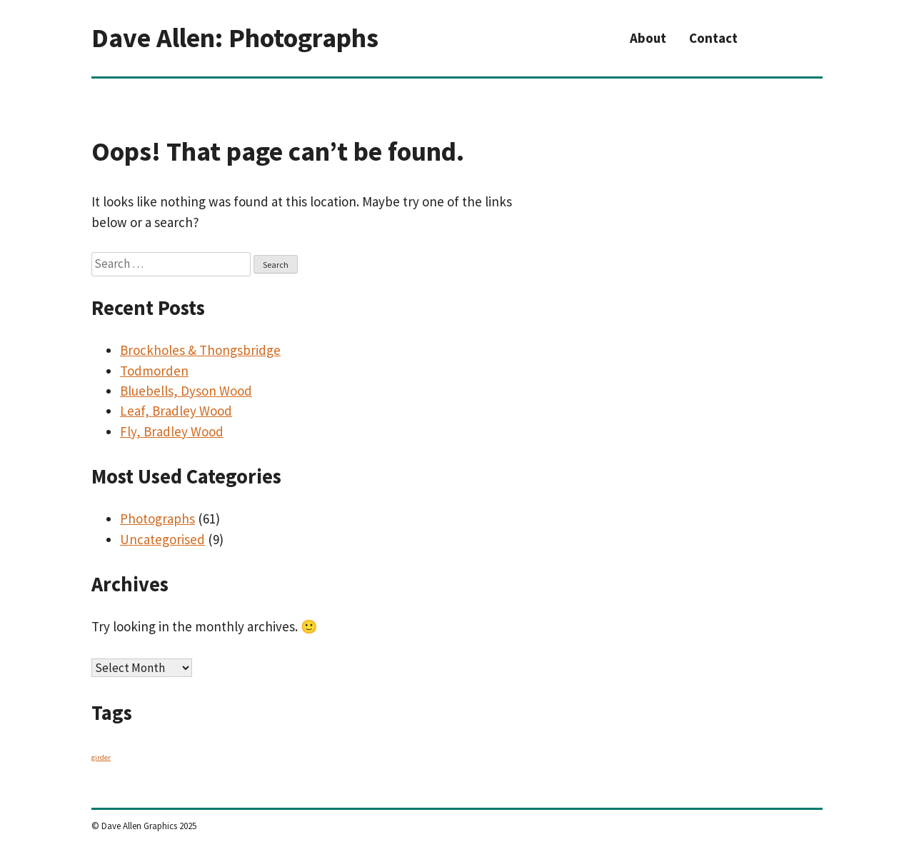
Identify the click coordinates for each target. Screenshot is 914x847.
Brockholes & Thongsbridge (200, 350)
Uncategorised (162, 539)
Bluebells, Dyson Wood (186, 390)
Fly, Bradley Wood (172, 431)
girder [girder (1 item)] (101, 757)
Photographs (157, 518)
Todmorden (154, 370)
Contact (713, 37)
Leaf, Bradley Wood (176, 410)
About (648, 37)
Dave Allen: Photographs (234, 37)
